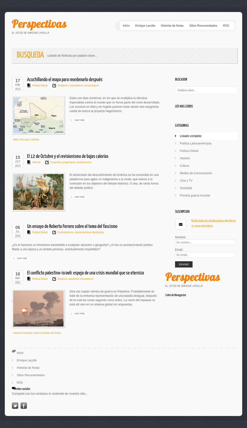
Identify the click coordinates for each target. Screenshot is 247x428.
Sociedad (186, 188)
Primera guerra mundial (195, 195)
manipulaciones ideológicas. (89, 232)
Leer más (80, 120)
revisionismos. (84, 162)
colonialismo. (86, 279)
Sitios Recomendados (203, 25)
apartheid (73, 279)
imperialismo (76, 85)
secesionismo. (92, 85)
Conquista (55, 162)
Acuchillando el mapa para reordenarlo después (64, 79)
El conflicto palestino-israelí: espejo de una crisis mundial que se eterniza (85, 273)
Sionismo (62, 279)
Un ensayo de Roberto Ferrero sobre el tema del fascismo (72, 226)
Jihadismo (62, 85)
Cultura (184, 165)
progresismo (69, 162)
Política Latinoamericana (195, 143)
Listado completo (191, 136)
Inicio (126, 25)
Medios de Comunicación (196, 173)
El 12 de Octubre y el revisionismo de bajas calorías (67, 156)
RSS (226, 25)
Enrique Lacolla (145, 25)
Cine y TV (186, 180)
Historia (36, 162)
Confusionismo (65, 232)
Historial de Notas (172, 25)
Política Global (39, 85)
